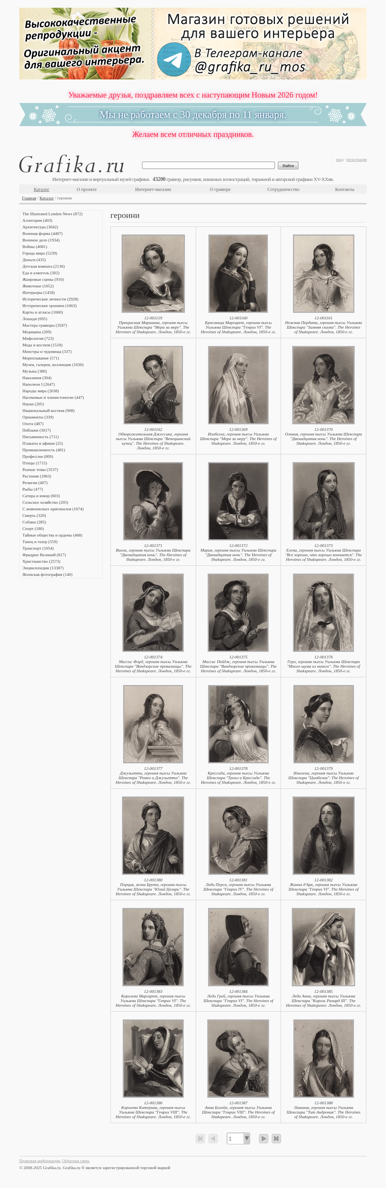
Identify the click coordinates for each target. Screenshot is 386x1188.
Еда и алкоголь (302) (40, 272)
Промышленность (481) (43, 449)
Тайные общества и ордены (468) (52, 535)
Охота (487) (33, 423)
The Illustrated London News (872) (52, 213)
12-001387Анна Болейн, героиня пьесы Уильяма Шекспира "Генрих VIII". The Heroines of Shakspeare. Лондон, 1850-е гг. (238, 1109)
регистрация (356, 159)
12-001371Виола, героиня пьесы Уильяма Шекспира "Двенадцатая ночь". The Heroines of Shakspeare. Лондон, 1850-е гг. (153, 552)
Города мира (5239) (39, 253)
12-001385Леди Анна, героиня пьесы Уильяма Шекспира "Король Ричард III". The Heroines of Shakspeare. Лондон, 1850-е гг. (323, 998)
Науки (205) (33, 404)
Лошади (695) (34, 318)
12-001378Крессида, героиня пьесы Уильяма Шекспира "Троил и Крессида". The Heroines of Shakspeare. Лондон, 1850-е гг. (238, 775)
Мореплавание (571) (40, 358)
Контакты (344, 189)
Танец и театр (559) (40, 541)
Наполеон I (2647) (38, 384)
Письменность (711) (40, 436)
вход (340, 159)
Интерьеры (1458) (38, 292)
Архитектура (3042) (40, 226)
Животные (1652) (38, 286)
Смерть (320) (34, 515)
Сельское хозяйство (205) (45, 502)
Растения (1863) (36, 476)
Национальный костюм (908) (48, 410)
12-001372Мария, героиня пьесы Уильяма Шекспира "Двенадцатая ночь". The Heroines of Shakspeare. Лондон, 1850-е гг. (238, 552)
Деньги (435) (34, 259)
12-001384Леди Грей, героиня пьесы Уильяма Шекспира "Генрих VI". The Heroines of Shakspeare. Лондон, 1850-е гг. (238, 998)
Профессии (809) (37, 456)
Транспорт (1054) (38, 548)
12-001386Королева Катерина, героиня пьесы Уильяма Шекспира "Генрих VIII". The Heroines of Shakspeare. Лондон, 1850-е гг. (153, 1109)
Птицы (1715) (34, 463)
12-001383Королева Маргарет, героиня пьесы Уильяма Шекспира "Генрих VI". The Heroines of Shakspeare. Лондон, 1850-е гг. (153, 998)
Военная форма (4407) (42, 233)
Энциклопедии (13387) (43, 567)
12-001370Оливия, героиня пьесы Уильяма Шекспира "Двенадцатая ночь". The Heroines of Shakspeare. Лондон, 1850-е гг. (323, 436)
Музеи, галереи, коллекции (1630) (52, 364)
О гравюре (220, 189)
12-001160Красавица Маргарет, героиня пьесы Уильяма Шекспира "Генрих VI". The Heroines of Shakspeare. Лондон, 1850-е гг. (238, 325)
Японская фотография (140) (47, 574)
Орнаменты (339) (38, 417)
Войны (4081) (34, 246)
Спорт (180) (33, 528)
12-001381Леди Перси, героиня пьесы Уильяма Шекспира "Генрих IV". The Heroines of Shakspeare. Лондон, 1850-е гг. (238, 887)
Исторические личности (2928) (50, 299)
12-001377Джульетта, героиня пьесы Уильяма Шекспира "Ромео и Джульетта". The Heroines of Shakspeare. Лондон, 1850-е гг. (153, 775)
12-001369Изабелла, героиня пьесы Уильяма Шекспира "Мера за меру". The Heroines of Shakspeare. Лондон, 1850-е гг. (238, 436)
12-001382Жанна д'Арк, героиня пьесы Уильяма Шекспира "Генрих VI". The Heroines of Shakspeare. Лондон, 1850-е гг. (324, 887)
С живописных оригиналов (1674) (53, 508)
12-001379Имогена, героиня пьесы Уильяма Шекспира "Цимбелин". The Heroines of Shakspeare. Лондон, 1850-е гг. (323, 775)
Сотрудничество (283, 189)
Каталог (41, 189)
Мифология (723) (38, 338)
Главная (29, 198)
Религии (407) (34, 482)
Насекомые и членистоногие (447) (53, 397)
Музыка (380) (34, 371)
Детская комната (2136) (43, 266)
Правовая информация (39, 1160)
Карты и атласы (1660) (42, 312)
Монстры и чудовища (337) (46, 351)
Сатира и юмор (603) (41, 495)
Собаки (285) (34, 522)
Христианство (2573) (41, 561)
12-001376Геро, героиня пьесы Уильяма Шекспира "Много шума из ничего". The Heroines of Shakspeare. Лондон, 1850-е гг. (323, 664)
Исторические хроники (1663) (49, 305)
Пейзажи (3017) (36, 430)
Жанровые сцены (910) (43, 279)
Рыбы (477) (32, 489)
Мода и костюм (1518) (42, 345)
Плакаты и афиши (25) (42, 443)
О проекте (87, 189)
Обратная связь (76, 1160)
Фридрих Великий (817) (44, 554)
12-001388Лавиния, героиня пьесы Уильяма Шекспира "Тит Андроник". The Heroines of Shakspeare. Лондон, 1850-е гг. (323, 1109)
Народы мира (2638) (40, 390)
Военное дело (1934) (40, 240)
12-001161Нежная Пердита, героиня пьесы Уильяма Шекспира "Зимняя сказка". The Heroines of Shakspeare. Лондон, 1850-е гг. (323, 325)
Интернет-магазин (153, 189)
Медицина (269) (36, 331)
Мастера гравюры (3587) (44, 325)
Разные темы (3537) (40, 469)
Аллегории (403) (37, 220)
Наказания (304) (37, 377)
